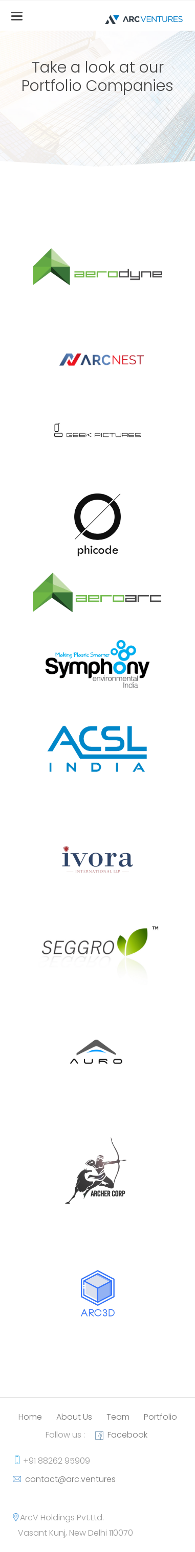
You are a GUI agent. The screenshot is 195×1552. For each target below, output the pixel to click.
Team (117, 1417)
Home (30, 1417)
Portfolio (160, 1417)
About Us (74, 1417)
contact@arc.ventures (68, 1479)
